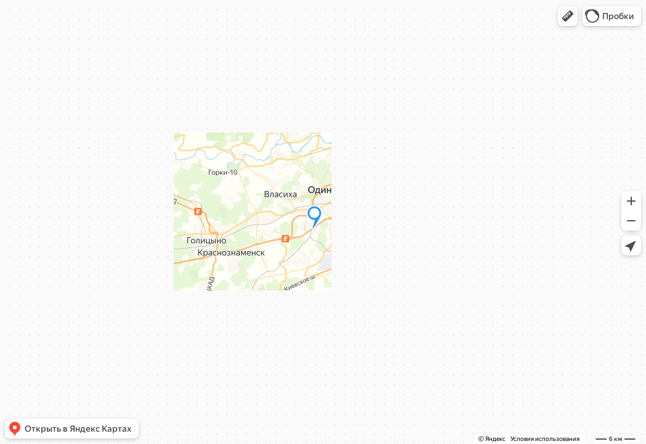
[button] (568, 16)
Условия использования (544, 438)
